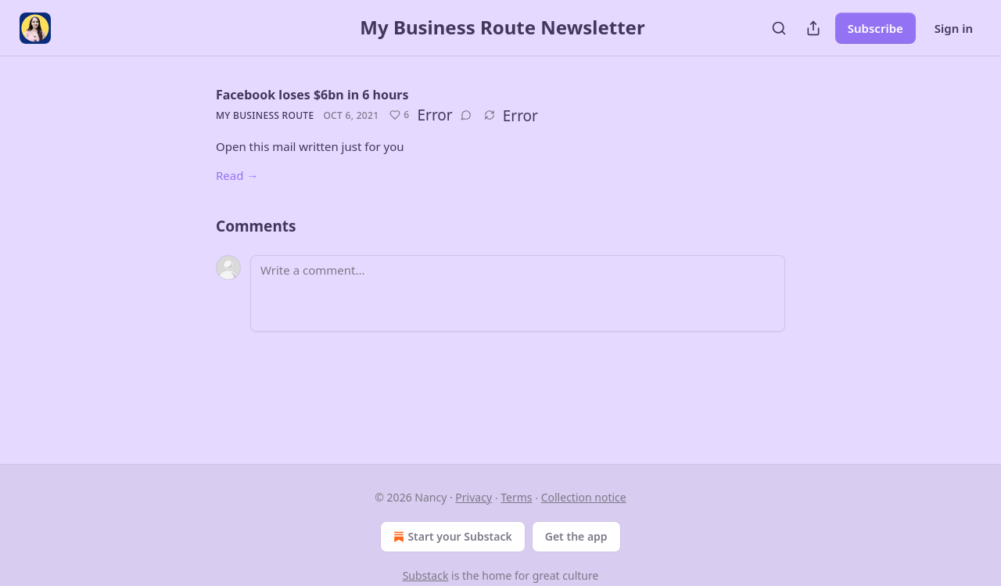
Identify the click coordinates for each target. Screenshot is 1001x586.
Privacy (473, 497)
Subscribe (875, 28)
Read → (237, 175)
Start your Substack (450, 536)
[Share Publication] (813, 28)
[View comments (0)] (466, 115)
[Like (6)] (399, 115)
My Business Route (265, 115)
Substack (426, 575)
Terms (516, 497)
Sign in (954, 28)
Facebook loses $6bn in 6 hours (312, 94)
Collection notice (583, 497)
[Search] (779, 28)
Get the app (576, 536)
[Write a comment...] (517, 293)
